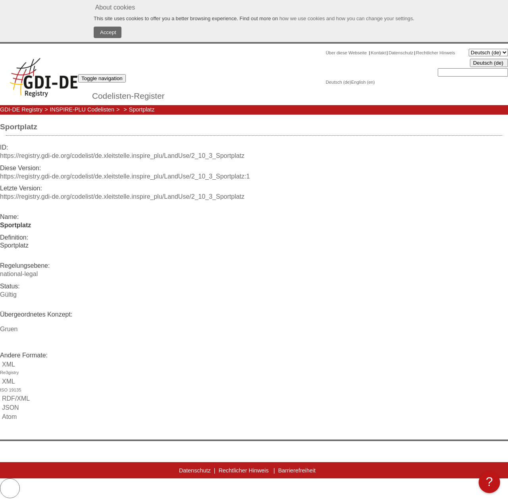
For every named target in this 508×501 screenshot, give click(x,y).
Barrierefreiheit (297, 470)
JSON (9, 407)
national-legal (19, 274)
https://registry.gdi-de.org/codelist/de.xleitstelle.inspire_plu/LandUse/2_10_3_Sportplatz (122, 155)
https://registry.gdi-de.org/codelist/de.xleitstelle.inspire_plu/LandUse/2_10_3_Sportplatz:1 (125, 176)
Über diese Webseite (347, 52)
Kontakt (378, 52)
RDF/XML (15, 398)
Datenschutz (401, 52)
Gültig (8, 294)
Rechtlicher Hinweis (435, 52)
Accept (107, 32)
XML (254, 369)
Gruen (8, 329)
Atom (8, 416)
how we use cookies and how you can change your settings (346, 18)
